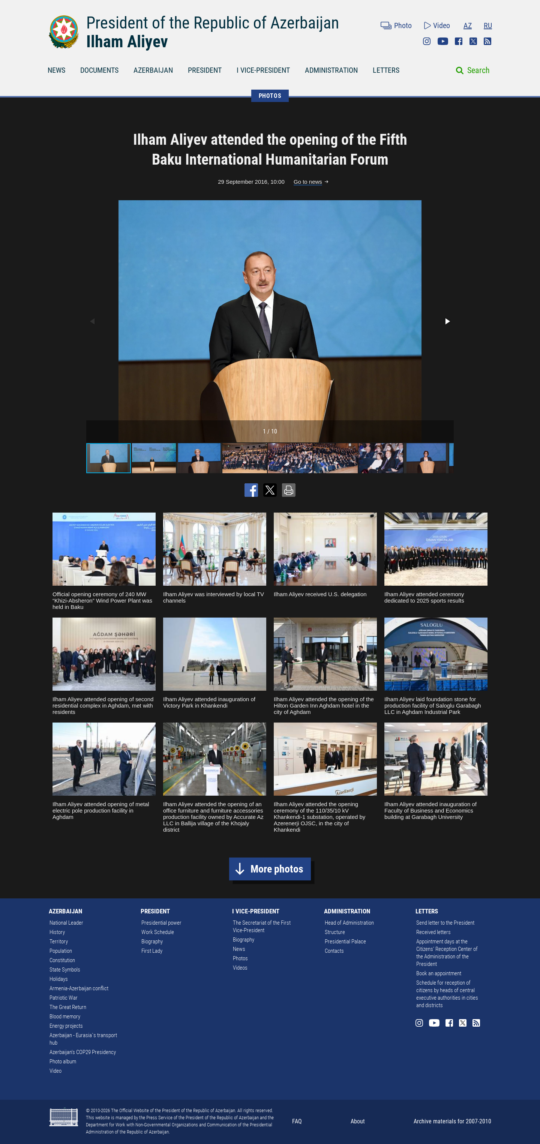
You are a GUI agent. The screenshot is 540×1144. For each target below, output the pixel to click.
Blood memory (65, 1016)
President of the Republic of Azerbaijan (212, 23)
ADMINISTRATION (331, 70)
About (358, 1121)
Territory (59, 941)
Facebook (458, 41)
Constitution (62, 960)
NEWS (56, 70)
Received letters (433, 932)
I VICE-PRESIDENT (263, 70)
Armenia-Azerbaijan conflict (79, 988)
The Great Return (68, 1007)
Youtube (443, 41)
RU (488, 25)
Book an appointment (438, 973)
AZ (468, 25)
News (239, 949)
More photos (276, 869)
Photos (240, 958)
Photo (403, 25)
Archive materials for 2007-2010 (452, 1121)
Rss (487, 41)
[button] (447, 321)
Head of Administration (349, 922)
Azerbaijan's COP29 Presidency (83, 1052)
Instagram (426, 41)
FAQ (297, 1121)
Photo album (63, 1061)
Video (441, 25)
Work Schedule (157, 932)
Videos (240, 967)
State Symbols (65, 969)
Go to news (308, 181)
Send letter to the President (445, 922)
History (57, 932)
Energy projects (66, 1026)
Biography (152, 941)
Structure (335, 932)
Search (478, 70)
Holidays (59, 979)
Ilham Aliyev (127, 41)
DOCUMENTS (99, 70)
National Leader (66, 922)
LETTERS (386, 70)
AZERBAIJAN (153, 70)
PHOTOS (270, 95)
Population (61, 951)
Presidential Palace (345, 941)
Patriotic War (64, 997)
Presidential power (161, 922)
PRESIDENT (205, 70)
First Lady (151, 951)
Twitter (473, 41)
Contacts (334, 951)
